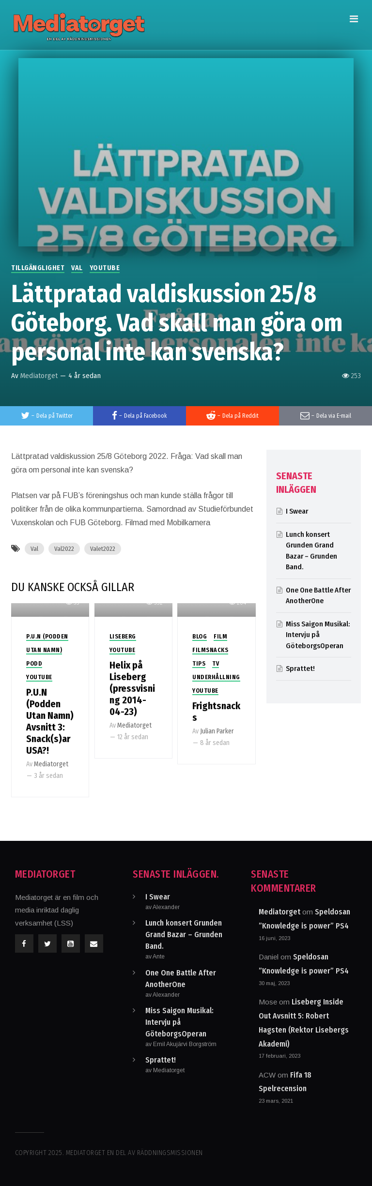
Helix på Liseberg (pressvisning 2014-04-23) (132, 688)
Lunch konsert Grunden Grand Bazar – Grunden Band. (183, 934)
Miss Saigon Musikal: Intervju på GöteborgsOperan (318, 635)
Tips (198, 663)
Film (220, 636)
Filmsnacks (210, 650)
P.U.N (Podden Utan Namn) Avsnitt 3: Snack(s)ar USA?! (50, 721)
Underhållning (216, 677)
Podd (34, 663)
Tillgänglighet (37, 268)
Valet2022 (102, 548)
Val (77, 268)
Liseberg (122, 636)
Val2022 (64, 548)
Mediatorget (39, 375)
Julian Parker (217, 731)
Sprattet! (300, 668)
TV (215, 663)
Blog (199, 636)
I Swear (297, 511)
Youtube (105, 268)
